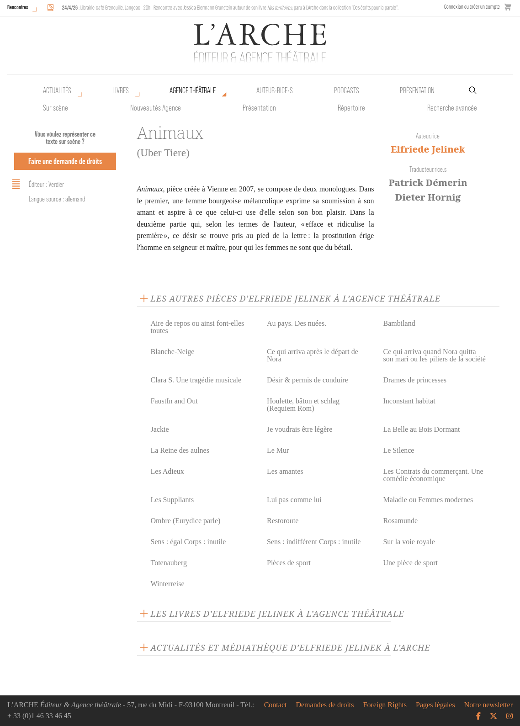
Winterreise (168, 584)
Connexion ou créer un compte (472, 6)
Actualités (57, 90)
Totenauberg (169, 563)
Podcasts (346, 90)
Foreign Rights (385, 705)
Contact (275, 705)
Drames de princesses (414, 380)
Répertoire (351, 107)
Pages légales (435, 705)
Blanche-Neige (173, 351)
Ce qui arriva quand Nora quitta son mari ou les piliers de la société (434, 355)
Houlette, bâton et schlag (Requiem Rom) (303, 404)
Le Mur (278, 450)
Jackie (160, 429)
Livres (120, 90)
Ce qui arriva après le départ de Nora (312, 355)
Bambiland (399, 323)
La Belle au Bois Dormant (421, 429)
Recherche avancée (452, 107)
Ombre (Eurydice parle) (186, 521)
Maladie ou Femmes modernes (428, 499)
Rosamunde (400, 521)
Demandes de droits (325, 705)
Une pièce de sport (410, 563)
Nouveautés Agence (155, 107)
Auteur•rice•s (274, 90)
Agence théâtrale (193, 90)
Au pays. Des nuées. (296, 323)
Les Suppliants (172, 499)
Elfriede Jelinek (428, 149)
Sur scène (55, 107)
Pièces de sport (289, 563)
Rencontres (17, 7)
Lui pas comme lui (294, 499)
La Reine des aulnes (180, 450)
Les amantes (285, 471)
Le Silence (398, 450)
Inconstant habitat (409, 401)
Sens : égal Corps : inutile (188, 542)
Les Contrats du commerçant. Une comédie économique (433, 474)
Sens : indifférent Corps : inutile (314, 542)
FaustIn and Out (174, 401)
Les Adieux (167, 471)
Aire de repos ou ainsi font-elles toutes (197, 326)
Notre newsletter (488, 705)
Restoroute (282, 521)
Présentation (259, 107)
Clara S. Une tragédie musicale (196, 380)
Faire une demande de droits (65, 161)
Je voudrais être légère (299, 429)
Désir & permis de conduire (307, 380)
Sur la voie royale (409, 542)
